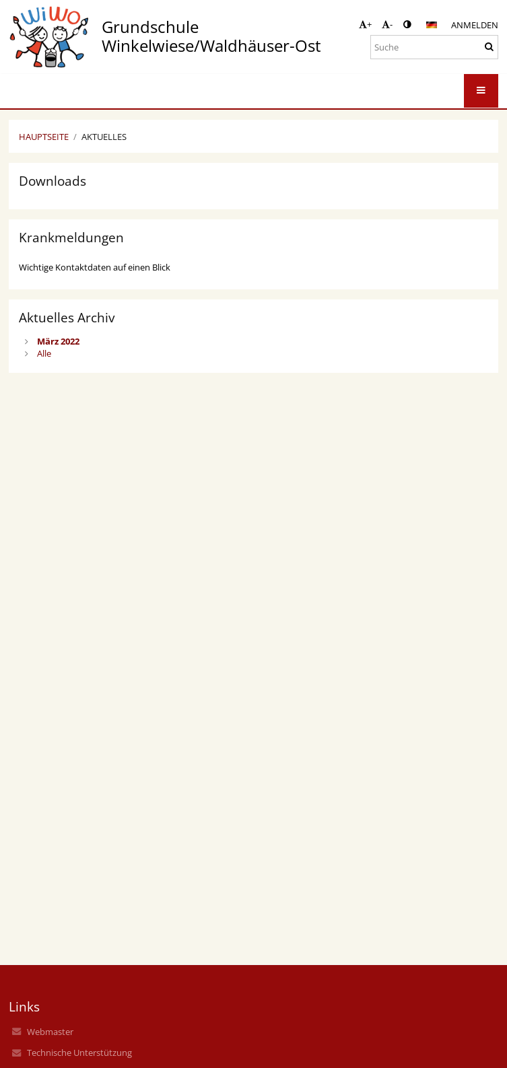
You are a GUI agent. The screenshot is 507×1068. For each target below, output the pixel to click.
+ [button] (365, 24)
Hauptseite (44, 137)
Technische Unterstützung (79, 1052)
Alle (44, 353)
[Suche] (434, 47)
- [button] (387, 24)
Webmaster (50, 1032)
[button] (431, 25)
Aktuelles (104, 137)
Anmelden (474, 25)
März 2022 (58, 341)
